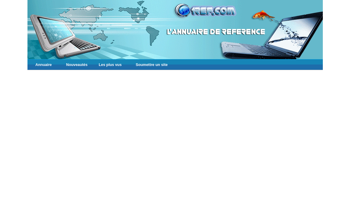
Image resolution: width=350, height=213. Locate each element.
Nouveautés (77, 64)
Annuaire (43, 64)
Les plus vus (110, 64)
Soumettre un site (151, 64)
